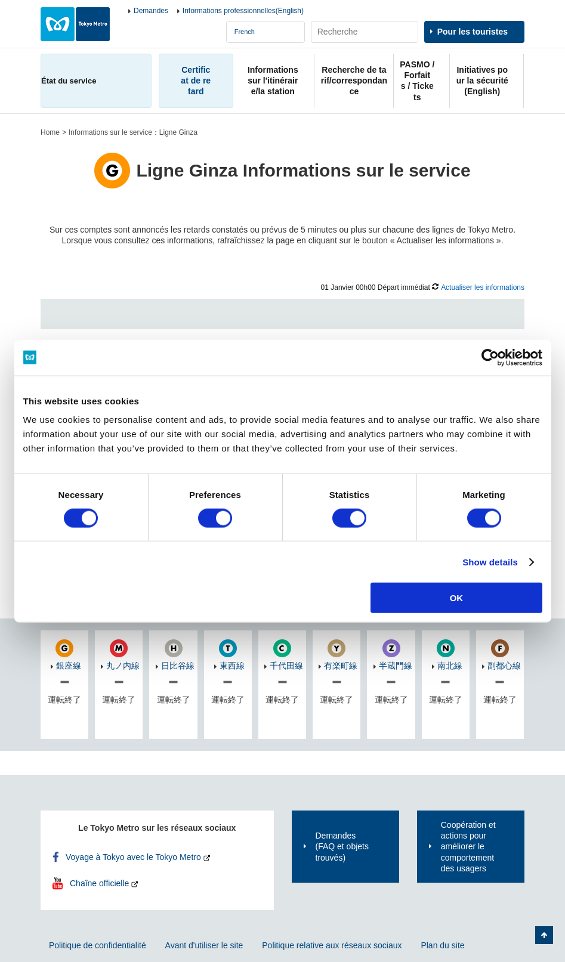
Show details (490, 561)
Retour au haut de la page (544, 935)
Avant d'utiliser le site (204, 945)
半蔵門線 (395, 665)
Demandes (151, 11)
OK (457, 598)
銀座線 (68, 665)
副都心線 (504, 665)
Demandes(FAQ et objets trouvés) (342, 846)
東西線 (232, 665)
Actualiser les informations (482, 287)
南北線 (449, 665)
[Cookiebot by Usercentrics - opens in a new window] (490, 357)
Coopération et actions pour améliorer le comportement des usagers (468, 846)
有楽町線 (340, 665)
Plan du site (442, 945)
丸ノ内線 (123, 665)
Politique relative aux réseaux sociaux (332, 945)
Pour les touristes (472, 31)
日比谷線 (177, 665)
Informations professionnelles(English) (243, 11)
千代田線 (286, 665)
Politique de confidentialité (97, 945)
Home (50, 132)
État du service (68, 80)
